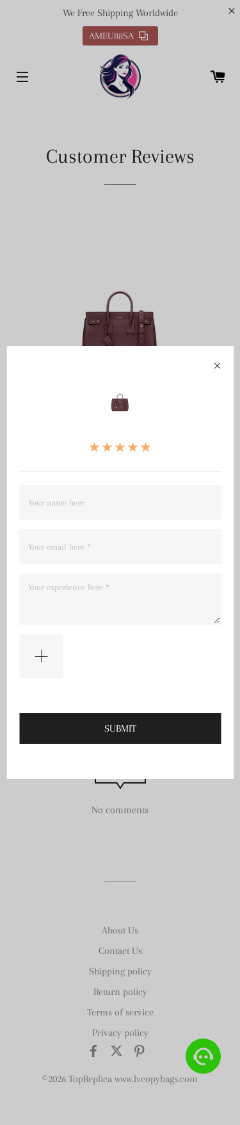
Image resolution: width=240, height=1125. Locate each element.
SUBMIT (120, 728)
